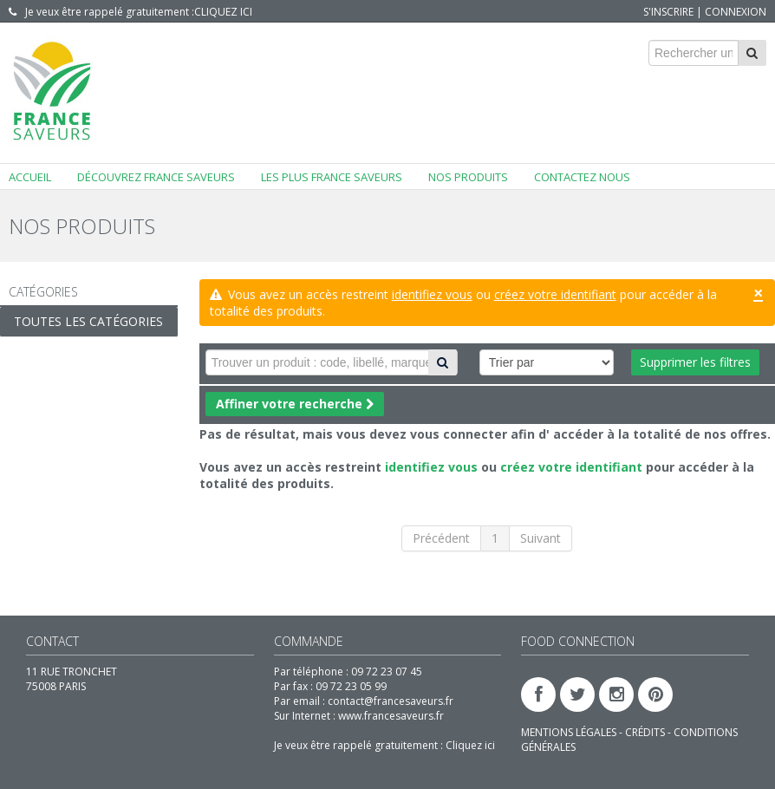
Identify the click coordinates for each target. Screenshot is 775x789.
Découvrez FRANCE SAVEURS (156, 177)
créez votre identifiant (555, 294)
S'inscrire (668, 11)
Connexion (735, 11)
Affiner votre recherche (295, 403)
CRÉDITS (646, 732)
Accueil (30, 177)
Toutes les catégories (88, 321)
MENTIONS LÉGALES (570, 732)
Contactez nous (582, 177)
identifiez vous (432, 294)
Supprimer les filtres (695, 362)
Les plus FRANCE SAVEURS (331, 177)
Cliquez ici (223, 11)
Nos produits (468, 177)
